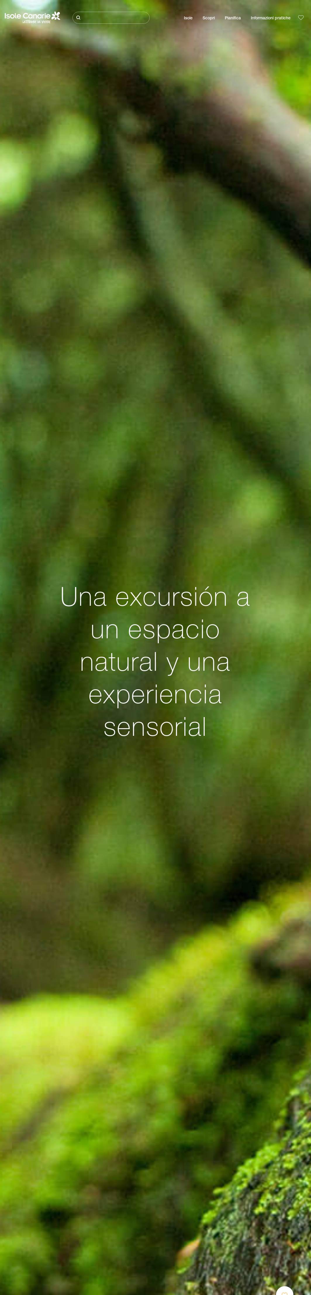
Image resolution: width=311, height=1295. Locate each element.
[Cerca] (111, 18)
